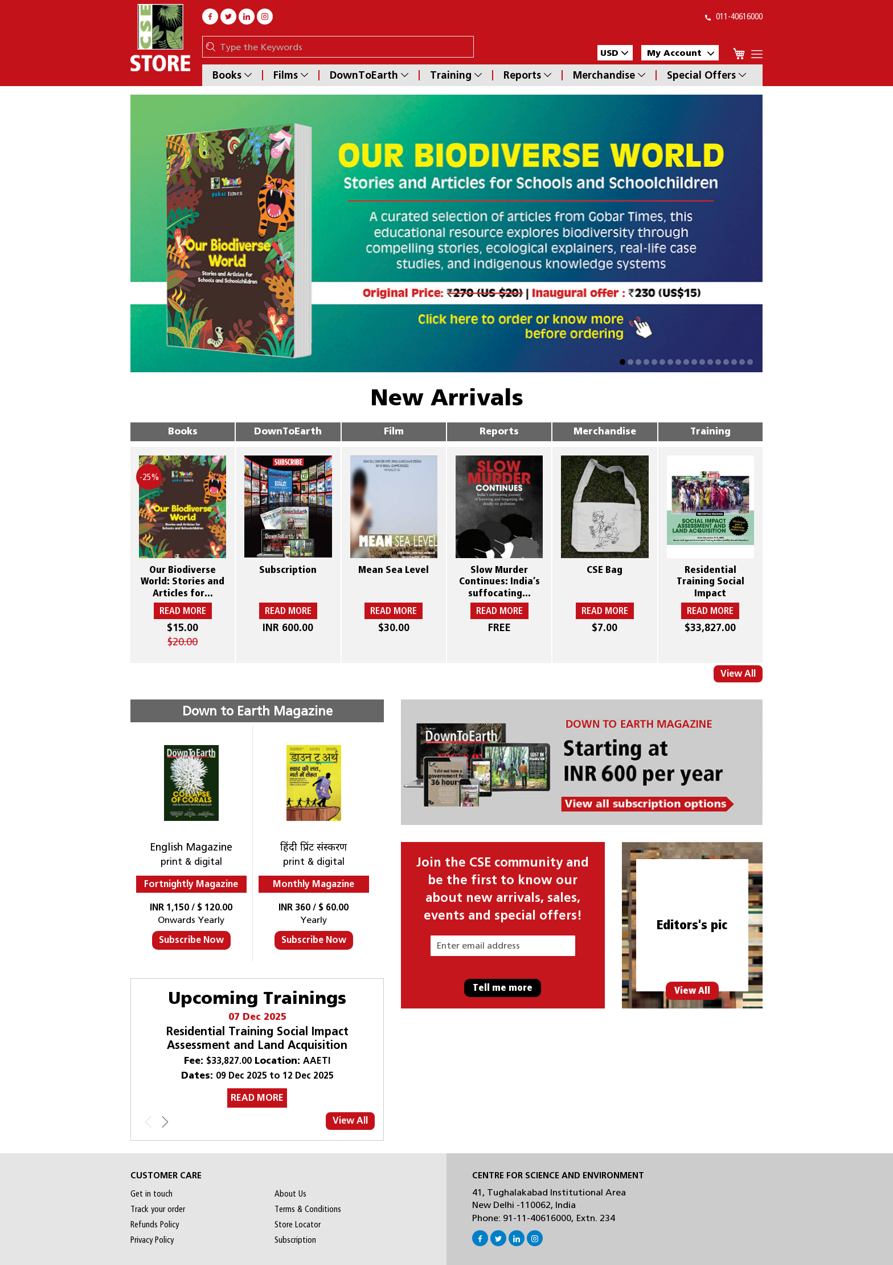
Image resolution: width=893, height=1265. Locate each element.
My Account (680, 53)
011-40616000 (734, 16)
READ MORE (257, 1097)
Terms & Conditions (308, 1209)
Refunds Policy (154, 1224)
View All (738, 673)
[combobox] (344, 46)
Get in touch (151, 1194)
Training (456, 75)
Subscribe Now (191, 939)
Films (290, 75)
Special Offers (706, 75)
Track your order (157, 1209)
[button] (615, 52)
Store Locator (298, 1224)
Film (394, 431)
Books (232, 75)
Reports (527, 75)
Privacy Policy (152, 1240)
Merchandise (609, 75)
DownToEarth (369, 75)
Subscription (295, 1240)
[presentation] (165, 1123)
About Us (290, 1194)
